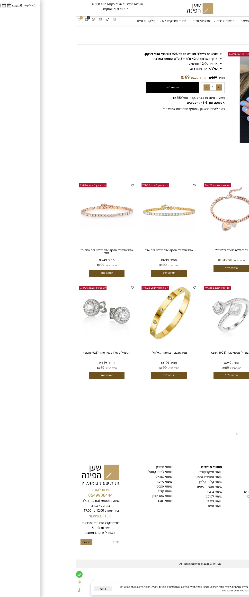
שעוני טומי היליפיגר (134, 486)
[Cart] (11, 20)
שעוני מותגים (220, 21)
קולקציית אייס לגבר (183, 496)
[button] (156, 97)
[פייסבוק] (39, 20)
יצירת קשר (239, 491)
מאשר (27, 589)
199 (90, 362)
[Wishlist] (3, 20)
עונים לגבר (188, 472)
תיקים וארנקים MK (98, 21)
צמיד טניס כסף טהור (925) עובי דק (217, 353)
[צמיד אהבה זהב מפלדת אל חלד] (93, 339)
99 (89, 265)
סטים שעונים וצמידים (182, 491)
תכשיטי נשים (125, 21)
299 (138, 77)
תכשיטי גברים (149, 21)
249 (90, 260)
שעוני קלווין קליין (135, 481)
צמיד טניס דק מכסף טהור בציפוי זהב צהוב (93, 250)
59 (27, 367)
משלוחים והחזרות (234, 486)
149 (28, 362)
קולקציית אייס (71, 21)
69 (111, 77)
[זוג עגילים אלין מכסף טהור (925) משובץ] (31, 339)
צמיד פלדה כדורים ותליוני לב (217, 250)
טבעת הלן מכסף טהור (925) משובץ (155, 353)
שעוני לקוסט (138, 496)
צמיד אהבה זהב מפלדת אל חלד (93, 353)
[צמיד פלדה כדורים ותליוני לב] (217, 237)
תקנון (242, 477)
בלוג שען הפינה (236, 496)
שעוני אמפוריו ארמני (133, 477)
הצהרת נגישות (237, 481)
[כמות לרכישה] (137, 87)
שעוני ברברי (139, 491)
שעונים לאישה (174, 21)
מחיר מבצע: (122, 77)
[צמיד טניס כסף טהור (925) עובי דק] (217, 339)
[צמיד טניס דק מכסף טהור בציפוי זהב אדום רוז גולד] (31, 237)
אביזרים (240, 30)
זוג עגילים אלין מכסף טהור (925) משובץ (31, 353)
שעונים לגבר (198, 21)
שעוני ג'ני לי (139, 501)
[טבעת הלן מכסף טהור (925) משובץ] (155, 339)
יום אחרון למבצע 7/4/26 (166, 54)
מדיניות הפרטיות (154, 590)
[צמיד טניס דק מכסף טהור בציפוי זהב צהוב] (93, 237)
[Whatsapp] (18, 20)
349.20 (213, 260)
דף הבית (241, 21)
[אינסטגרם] (25, 20)
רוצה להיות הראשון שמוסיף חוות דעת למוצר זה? (118, 109)
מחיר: (145, 77)
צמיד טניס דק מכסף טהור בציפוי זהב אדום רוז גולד (31, 251)
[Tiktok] (32, 20)
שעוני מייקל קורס (135, 472)
